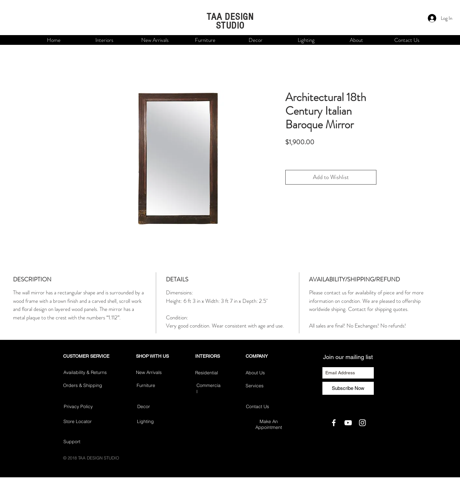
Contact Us (257, 406)
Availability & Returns (85, 372)
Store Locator (77, 421)
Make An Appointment (268, 424)
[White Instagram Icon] (362, 422)
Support (71, 441)
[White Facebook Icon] (333, 422)
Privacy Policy (78, 406)
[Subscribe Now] (348, 388)
